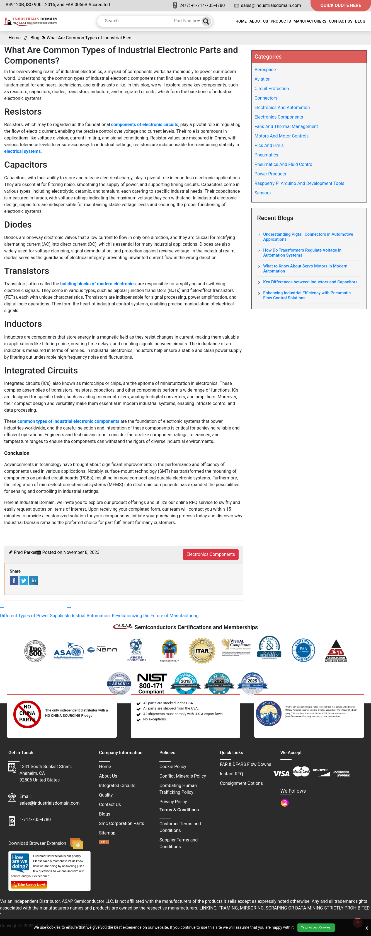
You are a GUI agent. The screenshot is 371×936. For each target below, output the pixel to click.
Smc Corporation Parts (121, 823)
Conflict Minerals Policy (182, 776)
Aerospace (265, 69)
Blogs (104, 814)
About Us (258, 21)
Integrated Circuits (117, 785)
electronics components (210, 554)
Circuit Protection (271, 88)
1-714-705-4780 (35, 819)
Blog (360, 21)
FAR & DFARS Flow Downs (245, 764)
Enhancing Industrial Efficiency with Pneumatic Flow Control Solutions (307, 295)
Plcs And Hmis (268, 145)
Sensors (262, 193)
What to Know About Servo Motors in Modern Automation (305, 269)
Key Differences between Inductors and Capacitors (310, 281)
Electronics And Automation (282, 107)
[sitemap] (104, 842)
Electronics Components (278, 117)
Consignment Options (241, 783)
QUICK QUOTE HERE (341, 5)
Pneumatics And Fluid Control (283, 164)
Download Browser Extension (45, 843)
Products (281, 21)
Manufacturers (310, 21)
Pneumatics (266, 155)
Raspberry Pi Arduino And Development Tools (299, 183)
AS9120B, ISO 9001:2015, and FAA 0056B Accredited (58, 4)
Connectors (265, 98)
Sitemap (107, 833)
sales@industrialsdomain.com (267, 5)
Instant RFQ (231, 773)
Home (241, 21)
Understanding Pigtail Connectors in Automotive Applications (308, 237)
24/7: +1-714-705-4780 (199, 6)
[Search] (206, 21)
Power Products (270, 174)
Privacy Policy (173, 801)
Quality (106, 795)
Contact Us (340, 21)
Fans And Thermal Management (286, 126)
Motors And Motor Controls (281, 136)
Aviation (262, 79)
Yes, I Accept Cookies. (316, 927)
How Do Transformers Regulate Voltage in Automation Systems (302, 253)
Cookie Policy (172, 766)
